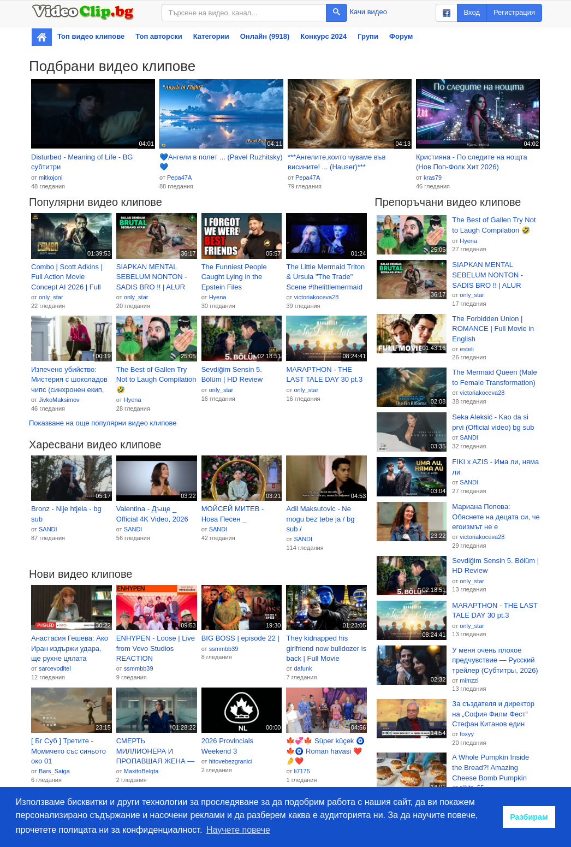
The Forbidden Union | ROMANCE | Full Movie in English (493, 329)
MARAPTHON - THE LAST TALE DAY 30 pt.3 (324, 374)
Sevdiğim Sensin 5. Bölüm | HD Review (232, 374)
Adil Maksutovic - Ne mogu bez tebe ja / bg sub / (320, 519)
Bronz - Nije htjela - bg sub (66, 514)
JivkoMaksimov (59, 399)
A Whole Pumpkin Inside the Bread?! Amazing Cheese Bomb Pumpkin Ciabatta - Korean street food (490, 768)
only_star (51, 297)
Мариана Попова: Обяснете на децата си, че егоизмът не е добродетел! (495, 517)
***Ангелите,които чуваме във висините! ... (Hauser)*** (336, 162)
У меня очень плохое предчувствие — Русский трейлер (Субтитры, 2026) (495, 660)
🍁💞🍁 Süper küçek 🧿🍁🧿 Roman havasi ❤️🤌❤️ (325, 751)
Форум (401, 36)
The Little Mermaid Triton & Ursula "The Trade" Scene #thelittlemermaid (325, 277)
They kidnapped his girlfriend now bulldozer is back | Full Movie (326, 648)
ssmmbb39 (138, 668)
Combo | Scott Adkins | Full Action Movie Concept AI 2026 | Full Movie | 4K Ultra (67, 277)
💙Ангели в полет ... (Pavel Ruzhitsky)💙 (221, 162)
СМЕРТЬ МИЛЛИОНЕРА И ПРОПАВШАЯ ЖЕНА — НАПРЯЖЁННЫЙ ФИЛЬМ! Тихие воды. (155, 751)
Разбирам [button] (529, 817)
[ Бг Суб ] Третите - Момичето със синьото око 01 (68, 751)
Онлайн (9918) (265, 36)
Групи (368, 36)
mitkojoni (50, 177)
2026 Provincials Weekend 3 (227, 746)
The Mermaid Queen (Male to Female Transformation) (494, 377)
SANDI (48, 529)
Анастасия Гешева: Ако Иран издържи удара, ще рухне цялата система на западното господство (69, 649)
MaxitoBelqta (141, 771)
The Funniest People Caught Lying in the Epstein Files (234, 277)
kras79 (433, 177)
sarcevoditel (55, 668)
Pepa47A (179, 177)
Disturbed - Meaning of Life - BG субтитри (82, 162)
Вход (472, 12)
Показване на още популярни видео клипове (102, 423)
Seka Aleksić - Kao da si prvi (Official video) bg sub (493, 422)
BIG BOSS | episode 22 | (240, 638)
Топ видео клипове (90, 36)
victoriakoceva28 (316, 297)
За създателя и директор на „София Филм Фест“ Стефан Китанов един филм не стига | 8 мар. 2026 (493, 714)
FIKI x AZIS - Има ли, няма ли (495, 467)
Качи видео (368, 12)
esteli (467, 349)
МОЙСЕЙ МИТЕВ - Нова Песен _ (232, 514)
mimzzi (469, 680)
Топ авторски (158, 36)
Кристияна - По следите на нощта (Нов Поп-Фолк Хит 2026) (471, 162)
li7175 (302, 771)
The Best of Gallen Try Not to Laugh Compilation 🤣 (156, 379)
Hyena (218, 297)
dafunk (303, 668)
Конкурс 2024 (323, 36)
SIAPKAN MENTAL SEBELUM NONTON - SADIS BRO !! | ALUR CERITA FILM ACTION (152, 277)
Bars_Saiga (54, 771)
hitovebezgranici (231, 761)
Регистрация (514, 12)
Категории (211, 36)
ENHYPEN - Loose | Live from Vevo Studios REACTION (155, 648)
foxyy (467, 734)
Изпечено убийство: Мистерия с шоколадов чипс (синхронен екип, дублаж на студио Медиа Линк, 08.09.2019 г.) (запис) (70, 380)
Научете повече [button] (238, 829)
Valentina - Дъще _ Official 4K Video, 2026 (152, 514)
